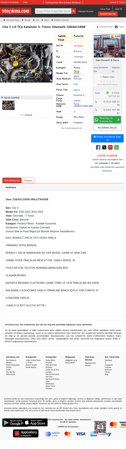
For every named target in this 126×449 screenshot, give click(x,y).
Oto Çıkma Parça (11, 20)
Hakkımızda (10, 374)
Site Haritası (10, 372)
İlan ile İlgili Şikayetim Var (71, 128)
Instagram (109, 365)
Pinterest (108, 370)
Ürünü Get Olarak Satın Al (107, 138)
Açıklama (11, 187)
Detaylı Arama (85, 11)
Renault (26, 20)
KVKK (8, 370)
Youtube (108, 367)
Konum (28, 180)
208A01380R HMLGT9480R (86, 106)
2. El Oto (29, 362)
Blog (25, 2)
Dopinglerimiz (90, 363)
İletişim (88, 365)
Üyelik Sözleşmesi (13, 365)
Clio (36, 20)
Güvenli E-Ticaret (117, 2)
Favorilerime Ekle (105, 27)
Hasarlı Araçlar (31, 365)
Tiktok (107, 372)
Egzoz (45, 20)
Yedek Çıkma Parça (33, 360)
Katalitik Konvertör (60, 20)
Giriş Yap (105, 9)
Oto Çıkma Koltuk (52, 374)
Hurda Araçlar (31, 367)
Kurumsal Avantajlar (10, 2)
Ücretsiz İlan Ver (108, 14)
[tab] (63, 187)
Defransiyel (50, 384)
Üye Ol (118, 9)
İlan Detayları (12, 180)
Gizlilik (8, 367)
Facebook (108, 360)
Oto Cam (49, 377)
